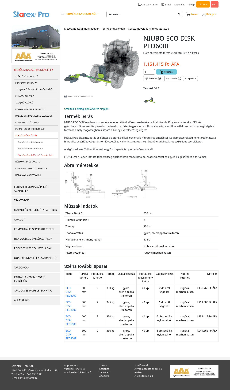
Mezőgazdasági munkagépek (81, 28)
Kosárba (166, 72)
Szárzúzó (104, 368)
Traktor (103, 365)
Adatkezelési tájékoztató (77, 372)
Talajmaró (104, 372)
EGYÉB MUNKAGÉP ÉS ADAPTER (31, 168)
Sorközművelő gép (114, 28)
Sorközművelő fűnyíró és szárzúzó (35, 155)
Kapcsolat (179, 4)
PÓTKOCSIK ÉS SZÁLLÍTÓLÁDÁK (32, 248)
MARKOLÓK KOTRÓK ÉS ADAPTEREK (35, 210)
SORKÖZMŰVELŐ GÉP (26, 135)
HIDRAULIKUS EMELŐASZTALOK (33, 238)
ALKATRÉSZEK (22, 300)
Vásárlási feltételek (74, 368)
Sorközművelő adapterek (30, 148)
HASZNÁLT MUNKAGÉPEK (28, 174)
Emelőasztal (141, 365)
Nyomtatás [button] (173, 78)
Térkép (191, 4)
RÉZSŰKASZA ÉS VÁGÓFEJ (28, 161)
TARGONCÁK (21, 267)
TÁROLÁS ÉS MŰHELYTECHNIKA (33, 290)
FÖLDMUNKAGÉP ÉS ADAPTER (30, 109)
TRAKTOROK (21, 200)
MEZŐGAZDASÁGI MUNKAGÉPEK (33, 70)
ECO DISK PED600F (71, 320)
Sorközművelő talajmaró (30, 142)
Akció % (203, 4)
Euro (214, 4)
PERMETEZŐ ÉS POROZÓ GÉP (29, 128)
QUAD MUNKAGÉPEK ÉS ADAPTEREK (35, 258)
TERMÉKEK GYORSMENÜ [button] (78, 14)
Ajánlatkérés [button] (153, 78)
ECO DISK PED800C (71, 306)
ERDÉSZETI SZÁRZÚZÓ (26, 83)
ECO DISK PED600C (71, 291)
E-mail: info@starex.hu (25, 378)
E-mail (166, 4)
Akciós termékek (143, 375)
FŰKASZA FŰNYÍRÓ (24, 96)
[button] (179, 14)
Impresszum (71, 365)
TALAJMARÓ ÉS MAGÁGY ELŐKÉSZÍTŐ (34, 89)
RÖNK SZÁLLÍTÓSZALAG (27, 122)
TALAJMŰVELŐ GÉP (24, 102)
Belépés (209, 14)
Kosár (192, 14)
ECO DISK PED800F (71, 334)
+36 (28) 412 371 (148, 4)
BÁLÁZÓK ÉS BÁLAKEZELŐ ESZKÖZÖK (33, 115)
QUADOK (19, 219)
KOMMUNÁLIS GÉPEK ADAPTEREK (34, 229)
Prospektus (190, 78)
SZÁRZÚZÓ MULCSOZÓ (26, 76)
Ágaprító (104, 375)
